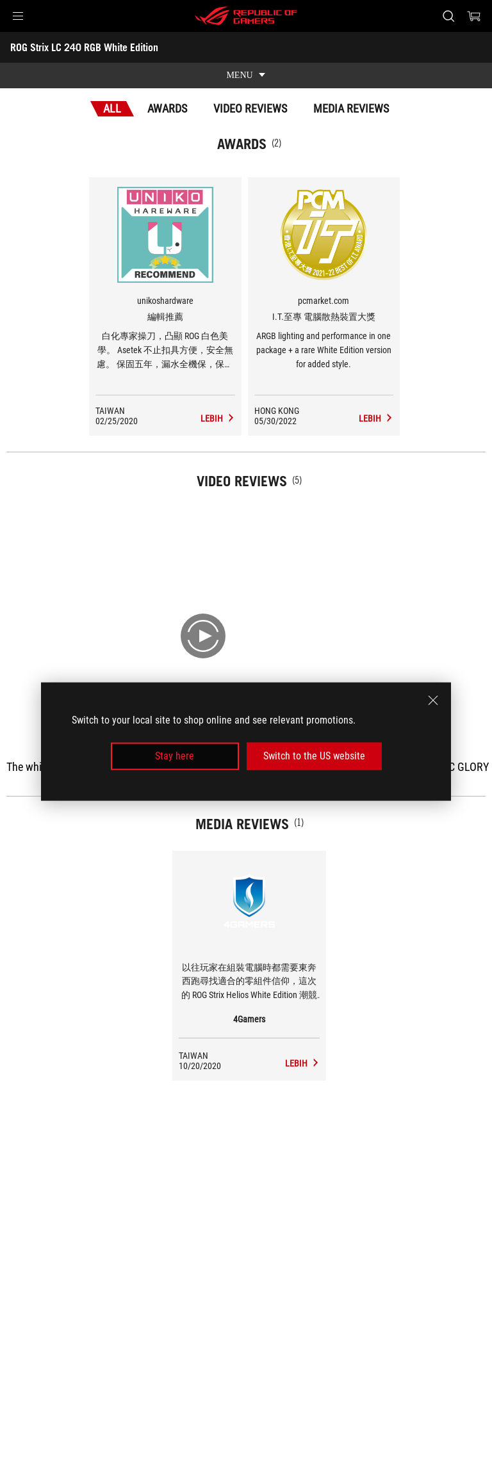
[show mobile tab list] (246, 75)
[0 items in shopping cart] (474, 16)
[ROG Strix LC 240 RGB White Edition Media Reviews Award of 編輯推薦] (218, 418)
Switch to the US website (314, 756)
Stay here (174, 756)
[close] (433, 700)
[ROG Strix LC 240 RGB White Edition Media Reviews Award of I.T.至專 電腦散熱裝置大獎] (376, 418)
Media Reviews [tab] (351, 108)
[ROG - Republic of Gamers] (246, 16)
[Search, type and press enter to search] (448, 16)
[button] (18, 16)
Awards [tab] (167, 108)
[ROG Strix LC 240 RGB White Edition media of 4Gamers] (302, 1063)
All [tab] (112, 108)
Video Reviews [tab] (250, 108)
